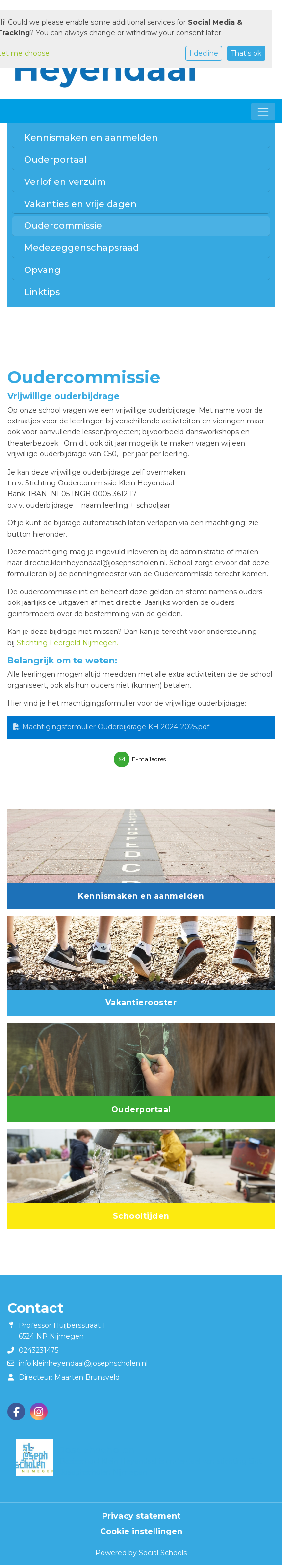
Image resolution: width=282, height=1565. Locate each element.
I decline (203, 53)
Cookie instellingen (141, 1531)
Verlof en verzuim (65, 182)
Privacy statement (141, 1516)
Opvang (42, 270)
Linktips (42, 292)
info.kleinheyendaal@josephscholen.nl (83, 1363)
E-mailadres (149, 759)
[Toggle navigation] (263, 111)
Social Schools (163, 1552)
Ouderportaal (55, 159)
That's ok (246, 53)
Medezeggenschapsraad (81, 247)
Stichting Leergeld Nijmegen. (67, 642)
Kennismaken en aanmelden (91, 137)
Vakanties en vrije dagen (80, 204)
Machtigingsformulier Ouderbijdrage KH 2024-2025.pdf (111, 726)
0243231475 (38, 1350)
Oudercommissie (63, 225)
